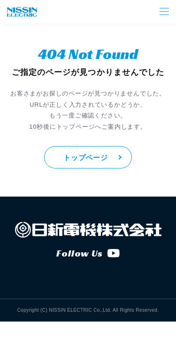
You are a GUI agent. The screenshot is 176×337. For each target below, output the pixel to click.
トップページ (85, 157)
